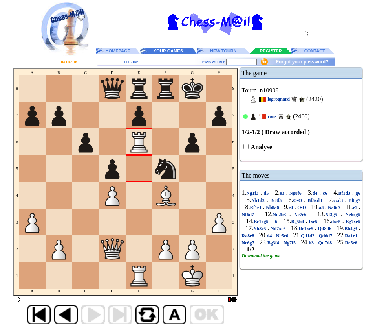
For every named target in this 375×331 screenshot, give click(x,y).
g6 (357, 193)
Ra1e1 (352, 236)
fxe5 (313, 221)
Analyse (261, 147)
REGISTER (271, 50)
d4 (316, 193)
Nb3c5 (260, 228)
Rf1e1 (256, 207)
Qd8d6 (324, 228)
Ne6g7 (249, 243)
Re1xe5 (307, 228)
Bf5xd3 (314, 200)
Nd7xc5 (278, 228)
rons (272, 116)
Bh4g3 (351, 228)
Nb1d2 (259, 200)
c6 (325, 193)
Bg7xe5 (352, 221)
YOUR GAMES (168, 50)
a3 (322, 207)
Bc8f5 (276, 200)
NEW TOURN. (224, 50)
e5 (356, 207)
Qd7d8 (325, 243)
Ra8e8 (249, 236)
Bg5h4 (298, 221)
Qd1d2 (308, 236)
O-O (298, 200)
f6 (275, 221)
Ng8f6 (295, 193)
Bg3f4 (274, 243)
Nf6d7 (250, 214)
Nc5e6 (282, 236)
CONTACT (314, 50)
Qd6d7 (325, 236)
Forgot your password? (302, 62)
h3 (312, 243)
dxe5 (336, 221)
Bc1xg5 (262, 221)
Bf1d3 (345, 193)
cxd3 (339, 200)
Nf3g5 (332, 214)
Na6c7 (334, 207)
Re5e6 (352, 243)
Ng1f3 (253, 193)
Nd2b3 (281, 214)
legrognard (279, 99)
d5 (266, 193)
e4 (292, 207)
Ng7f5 (289, 243)
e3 (283, 193)
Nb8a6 (272, 207)
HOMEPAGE (118, 50)
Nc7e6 (300, 214)
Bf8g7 (353, 200)
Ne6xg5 (351, 214)
